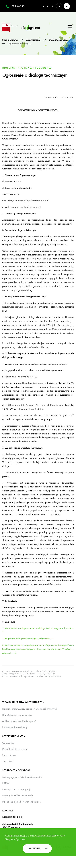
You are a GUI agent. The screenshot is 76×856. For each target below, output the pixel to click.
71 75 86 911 (19, 6)
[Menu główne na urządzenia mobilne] (70, 27)
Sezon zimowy (9, 755)
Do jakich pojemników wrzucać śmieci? (21, 801)
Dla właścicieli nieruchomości (17, 715)
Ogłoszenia (8, 742)
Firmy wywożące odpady (14, 727)
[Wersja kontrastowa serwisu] (67, 6)
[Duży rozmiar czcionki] (52, 6)
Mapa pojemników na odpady (17, 795)
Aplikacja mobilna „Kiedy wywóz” (19, 721)
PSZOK (5, 783)
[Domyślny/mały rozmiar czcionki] (44, 6)
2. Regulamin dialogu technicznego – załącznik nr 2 (27, 638)
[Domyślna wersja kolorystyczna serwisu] (59, 6)
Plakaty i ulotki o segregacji (16, 789)
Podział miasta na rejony (14, 749)
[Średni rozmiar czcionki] (48, 6)
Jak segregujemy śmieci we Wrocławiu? (22, 777)
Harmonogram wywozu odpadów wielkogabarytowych (29, 708)
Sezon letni (7, 761)
